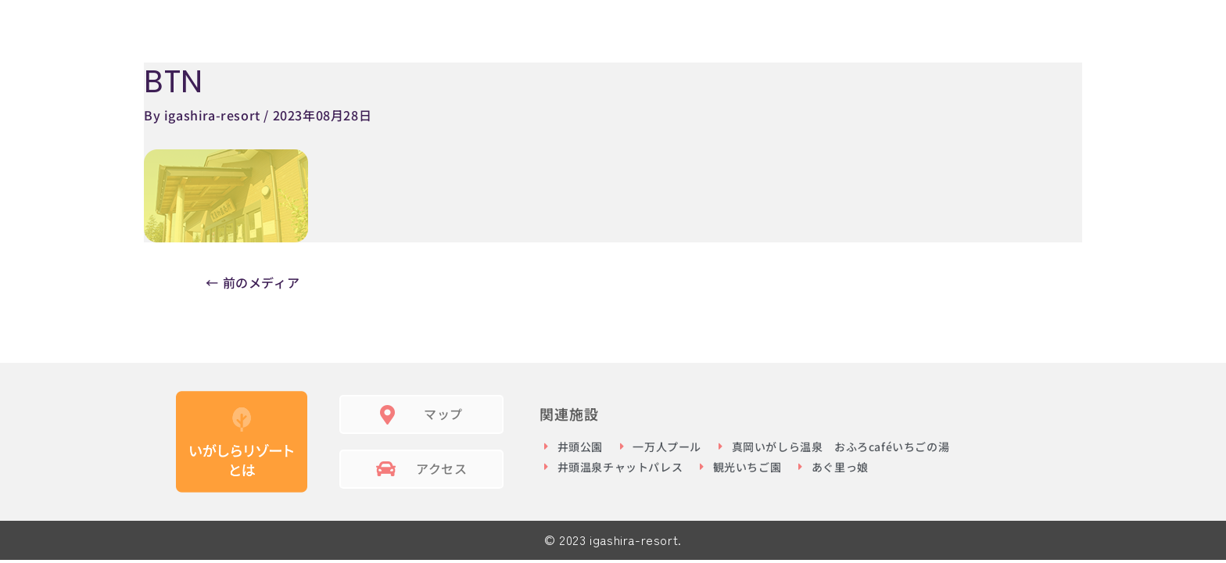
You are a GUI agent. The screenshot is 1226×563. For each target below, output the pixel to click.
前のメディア (252, 282)
